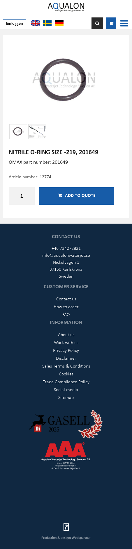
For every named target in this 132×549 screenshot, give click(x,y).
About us (66, 334)
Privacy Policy (66, 350)
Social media (66, 389)
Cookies (66, 373)
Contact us (66, 298)
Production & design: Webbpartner (66, 537)
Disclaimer (66, 358)
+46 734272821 (66, 248)
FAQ (66, 314)
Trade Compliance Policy (66, 381)
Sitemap (66, 397)
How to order (66, 306)
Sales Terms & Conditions (66, 366)
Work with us (66, 342)
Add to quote (77, 195)
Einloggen (14, 23)
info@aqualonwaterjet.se (66, 255)
